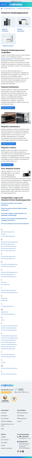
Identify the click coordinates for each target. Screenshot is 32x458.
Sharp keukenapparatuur (8, 342)
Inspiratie (3, 413)
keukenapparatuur (6, 58)
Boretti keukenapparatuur (8, 248)
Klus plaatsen (5, 418)
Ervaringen (4, 442)
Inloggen (3, 437)
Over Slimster (5, 440)
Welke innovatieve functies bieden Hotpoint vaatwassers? (14, 209)
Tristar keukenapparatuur (8, 356)
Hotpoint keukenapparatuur (24, 8)
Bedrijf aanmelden (22, 413)
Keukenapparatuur (9, 8)
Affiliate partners (22, 418)
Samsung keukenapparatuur (9, 336)
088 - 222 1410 (23, 437)
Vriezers (3, 362)
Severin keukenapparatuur (8, 340)
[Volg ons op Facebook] (18, 451)
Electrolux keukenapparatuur (9, 272)
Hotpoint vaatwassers (8, 143)
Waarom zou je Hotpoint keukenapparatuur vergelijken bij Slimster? (14, 219)
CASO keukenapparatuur (8, 258)
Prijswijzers (4, 415)
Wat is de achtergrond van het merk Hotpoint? (15, 223)
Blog (2, 429)
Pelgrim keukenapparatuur (8, 328)
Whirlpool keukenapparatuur (9, 368)
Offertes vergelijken (6, 421)
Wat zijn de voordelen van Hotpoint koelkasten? (11, 204)
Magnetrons (4, 312)
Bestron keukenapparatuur (9, 246)
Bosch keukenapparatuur (8, 250)
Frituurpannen (5, 284)
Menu (4, 4)
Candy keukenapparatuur (8, 256)
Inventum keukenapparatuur (9, 292)
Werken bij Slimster (6, 448)
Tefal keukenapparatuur (8, 354)
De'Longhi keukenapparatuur (9, 264)
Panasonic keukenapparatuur (9, 326)
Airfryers (3, 234)
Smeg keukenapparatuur (8, 346)
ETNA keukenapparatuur (8, 274)
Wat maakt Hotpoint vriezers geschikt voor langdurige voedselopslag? (14, 214)
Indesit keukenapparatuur (8, 290)
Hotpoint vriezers (7, 164)
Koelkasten (4, 298)
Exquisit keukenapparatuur (9, 276)
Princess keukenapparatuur (9, 330)
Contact (19, 421)
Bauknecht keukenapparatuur (9, 242)
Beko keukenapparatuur (8, 244)
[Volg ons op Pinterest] (23, 451)
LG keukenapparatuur (7, 306)
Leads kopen (20, 415)
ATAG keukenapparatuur (8, 236)
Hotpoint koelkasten (7, 107)
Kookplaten (4, 300)
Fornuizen (4, 282)
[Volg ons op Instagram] (20, 451)
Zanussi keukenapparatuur (9, 374)
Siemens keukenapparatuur (9, 344)
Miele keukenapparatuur (8, 314)
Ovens (3, 320)
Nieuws (3, 445)
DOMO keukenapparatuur (8, 266)
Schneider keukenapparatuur (9, 338)
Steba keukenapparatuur (8, 349)
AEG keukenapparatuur (7, 232)
